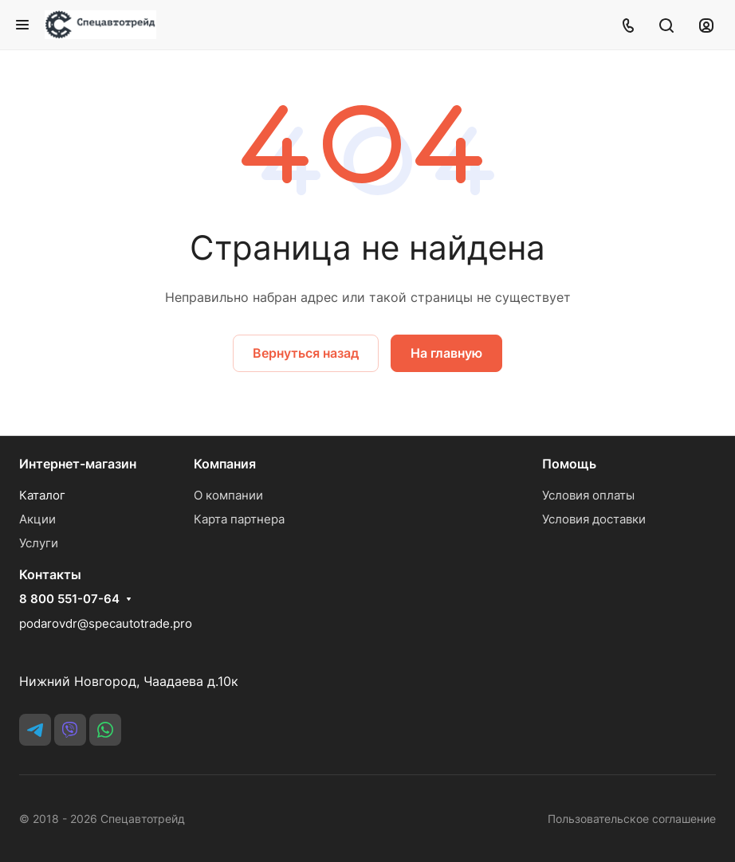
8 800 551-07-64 (69, 599)
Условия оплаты (588, 495)
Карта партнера (239, 519)
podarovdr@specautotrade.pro (105, 623)
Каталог (42, 495)
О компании (228, 495)
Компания (225, 464)
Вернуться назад (306, 353)
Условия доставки (594, 519)
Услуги (38, 543)
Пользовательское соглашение (632, 818)
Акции (37, 519)
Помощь (569, 464)
